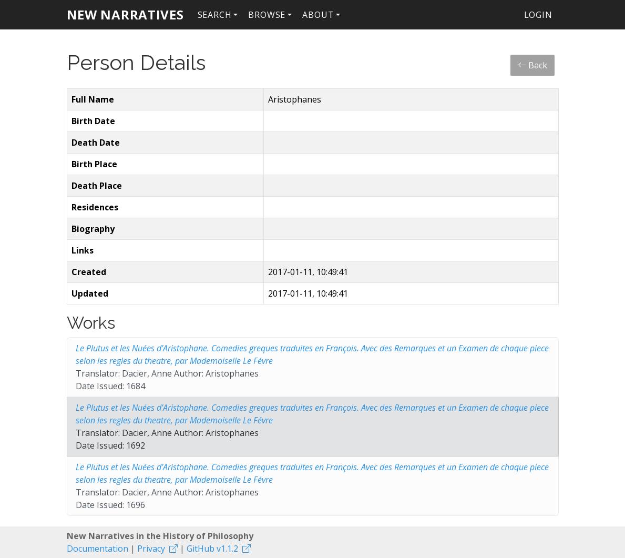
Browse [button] (266, 15)
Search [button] (215, 15)
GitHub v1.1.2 (212, 548)
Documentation (97, 548)
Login (538, 15)
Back (532, 65)
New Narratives (125, 14)
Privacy (151, 548)
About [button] (318, 15)
